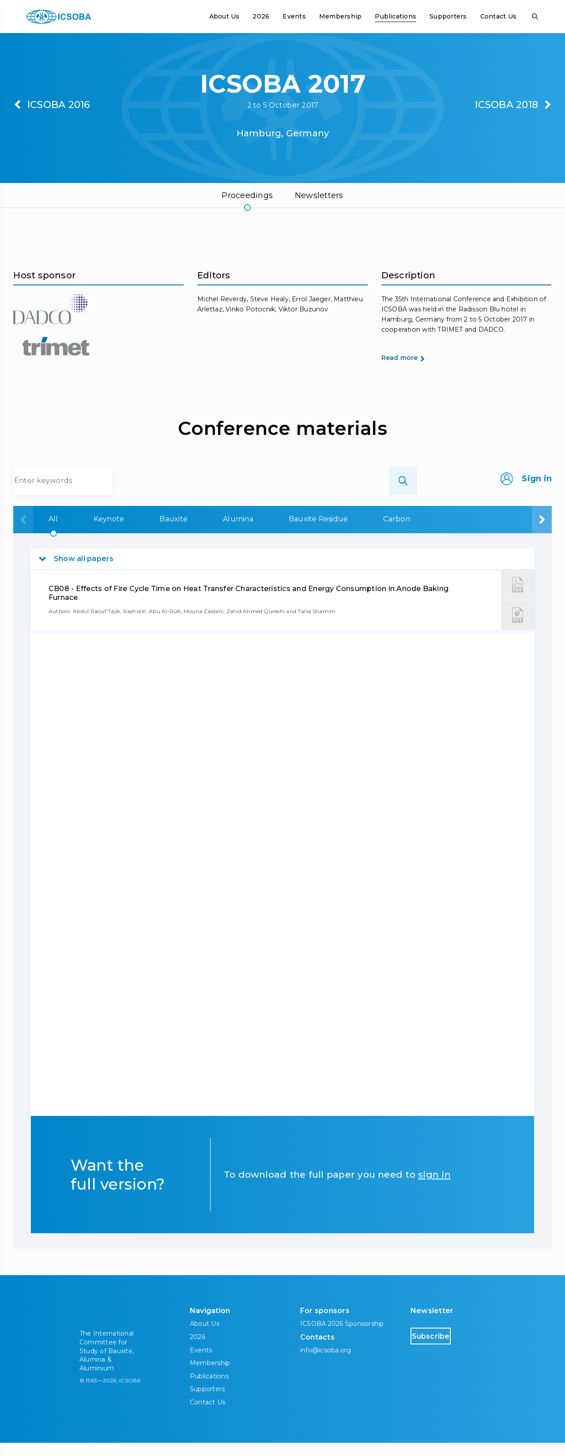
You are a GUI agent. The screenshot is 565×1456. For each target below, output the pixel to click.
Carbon (367, 532)
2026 (260, 16)
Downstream (511, 532)
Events (293, 16)
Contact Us (498, 16)
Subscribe (448, 1349)
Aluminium (434, 532)
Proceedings (247, 195)
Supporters (448, 16)
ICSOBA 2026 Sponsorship (342, 1337)
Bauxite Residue (291, 532)
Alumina (213, 532)
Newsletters (319, 195)
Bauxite (151, 532)
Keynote (88, 532)
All (35, 532)
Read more (415, 375)
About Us (224, 16)
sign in (434, 1188)
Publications (395, 16)
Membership (340, 16)
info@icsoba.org (325, 1363)
